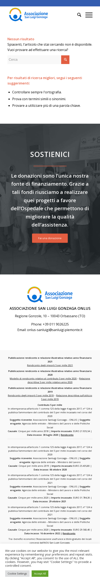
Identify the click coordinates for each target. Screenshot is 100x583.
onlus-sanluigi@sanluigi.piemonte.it (54, 330)
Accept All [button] (40, 573)
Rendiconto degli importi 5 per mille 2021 (50, 365)
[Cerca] (77, 14)
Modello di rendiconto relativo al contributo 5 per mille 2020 (43, 378)
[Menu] (87, 14)
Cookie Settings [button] (17, 573)
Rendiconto (67, 434)
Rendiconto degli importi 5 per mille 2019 (31, 395)
